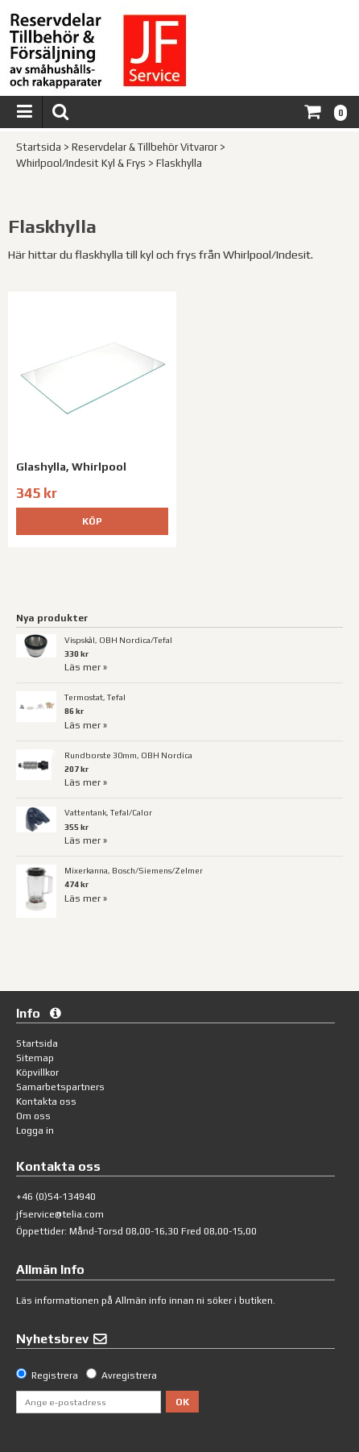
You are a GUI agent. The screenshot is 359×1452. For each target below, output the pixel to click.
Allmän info (141, 1300)
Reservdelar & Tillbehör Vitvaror (144, 147)
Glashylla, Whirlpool (71, 466)
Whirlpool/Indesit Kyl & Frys (81, 163)
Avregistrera (129, 1375)
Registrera (54, 1375)
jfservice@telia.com (60, 1214)
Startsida (38, 147)
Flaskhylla (179, 163)
